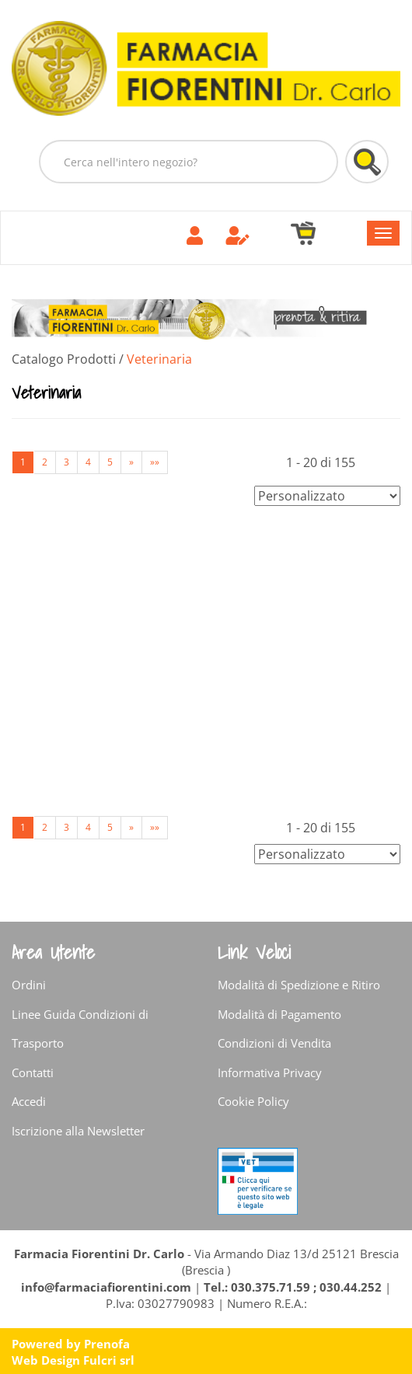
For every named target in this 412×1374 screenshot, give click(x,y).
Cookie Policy (253, 1101)
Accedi (29, 1101)
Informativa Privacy (270, 1072)
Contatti (33, 1072)
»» (154, 462)
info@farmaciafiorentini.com (107, 1287)
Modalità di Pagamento (279, 1014)
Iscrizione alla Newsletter (78, 1131)
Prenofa (107, 1343)
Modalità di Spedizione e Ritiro (299, 984)
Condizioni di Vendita (274, 1043)
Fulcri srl (108, 1360)
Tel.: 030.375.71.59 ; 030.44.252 (293, 1287)
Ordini (29, 984)
